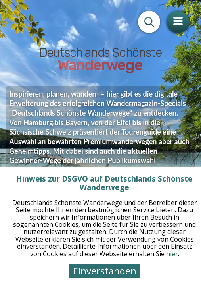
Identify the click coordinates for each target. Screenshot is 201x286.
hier (172, 253)
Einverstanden (104, 270)
